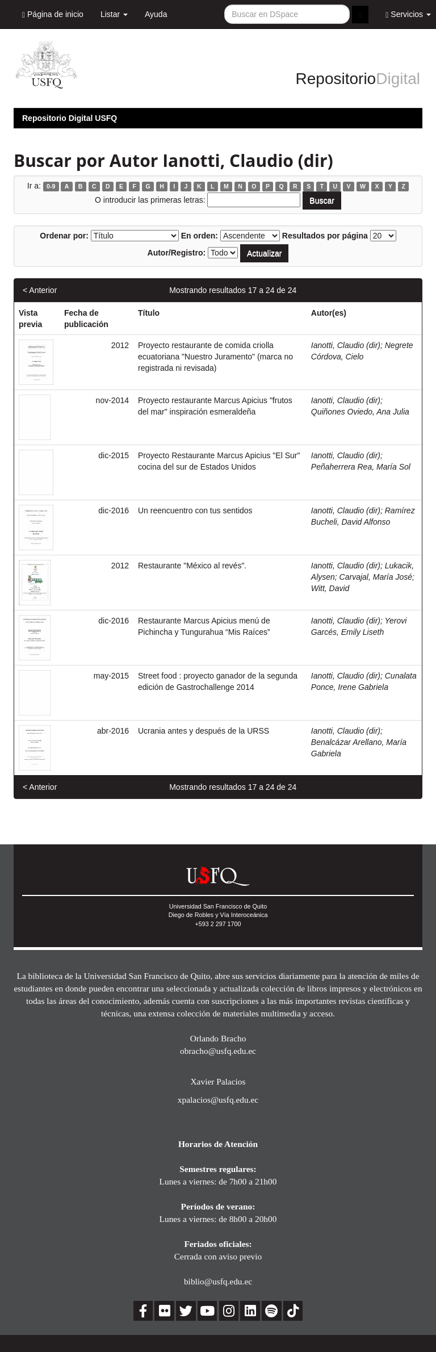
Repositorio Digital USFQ (69, 118)
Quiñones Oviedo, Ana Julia (360, 411)
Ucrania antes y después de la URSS (203, 730)
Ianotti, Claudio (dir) (345, 345)
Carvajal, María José (375, 576)
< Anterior (40, 290)
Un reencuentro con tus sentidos (195, 510)
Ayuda (156, 14)
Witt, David (330, 588)
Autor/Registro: (177, 252)
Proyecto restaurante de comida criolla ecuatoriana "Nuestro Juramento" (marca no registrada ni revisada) (215, 356)
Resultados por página (325, 235)
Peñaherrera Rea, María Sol (360, 466)
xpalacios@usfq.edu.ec (218, 1099)
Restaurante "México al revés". (192, 565)
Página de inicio (52, 14)
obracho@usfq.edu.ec (218, 1051)
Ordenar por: (64, 235)
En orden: (199, 235)
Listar (114, 14)
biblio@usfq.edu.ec (218, 1281)
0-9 (51, 186)
